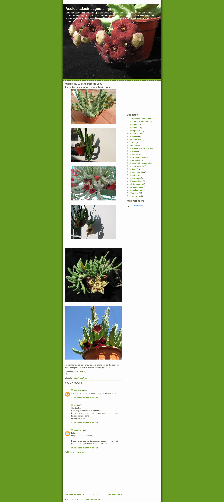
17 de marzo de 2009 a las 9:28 (84, 423)
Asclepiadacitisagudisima (88, 8)
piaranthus (135, 178)
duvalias (134, 136)
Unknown (78, 430)
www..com (137, 205)
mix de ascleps (80, 378)
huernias (134, 154)
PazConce (78, 390)
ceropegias (135, 130)
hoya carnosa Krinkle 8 (140, 148)
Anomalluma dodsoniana (141, 119)
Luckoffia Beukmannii (140, 163)
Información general (139, 157)
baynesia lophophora (139, 121)
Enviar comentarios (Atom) (88, 499)
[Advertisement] (86, 473)
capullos (134, 124)
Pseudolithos (136, 181)
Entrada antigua (115, 494)
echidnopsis (135, 139)
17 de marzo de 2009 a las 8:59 (84, 398)
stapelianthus (136, 190)
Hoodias (134, 145)
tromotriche (135, 196)
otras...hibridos (137, 172)
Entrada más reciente (74, 494)
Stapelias (134, 193)
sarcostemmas (136, 187)
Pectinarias (135, 175)
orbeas (133, 169)
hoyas (133, 151)
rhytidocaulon (136, 184)
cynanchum (135, 133)
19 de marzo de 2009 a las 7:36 (84, 448)
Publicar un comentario (75, 452)
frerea (133, 142)
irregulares (135, 160)
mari (76, 405)
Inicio (95, 494)
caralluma (134, 127)
